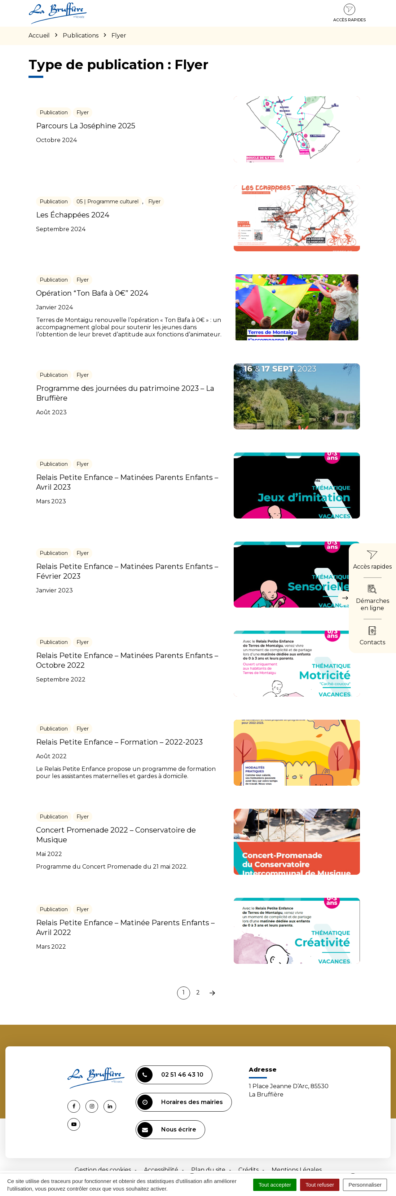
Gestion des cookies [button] (103, 1169)
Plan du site (208, 1169)
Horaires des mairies (180, 1102)
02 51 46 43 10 (170, 1074)
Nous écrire (166, 1129)
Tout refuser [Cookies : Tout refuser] (319, 1185)
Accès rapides (349, 13)
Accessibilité (161, 1169)
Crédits (248, 1169)
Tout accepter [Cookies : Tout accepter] (275, 1185)
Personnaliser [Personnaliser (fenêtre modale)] (365, 1185)
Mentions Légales (297, 1169)
